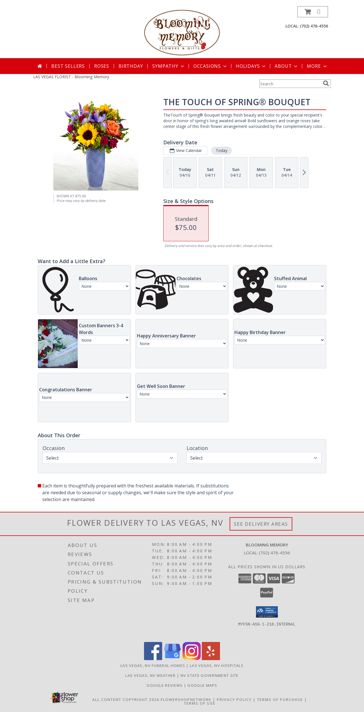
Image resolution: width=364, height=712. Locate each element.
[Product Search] (290, 84)
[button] (312, 11)
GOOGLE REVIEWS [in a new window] (165, 685)
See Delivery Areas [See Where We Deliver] (261, 524)
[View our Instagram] (192, 658)
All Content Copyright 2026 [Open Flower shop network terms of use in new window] (125, 699)
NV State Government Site (210, 675)
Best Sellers (68, 66)
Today (221, 150)
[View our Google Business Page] (172, 658)
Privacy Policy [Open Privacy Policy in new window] (234, 699)
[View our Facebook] (153, 658)
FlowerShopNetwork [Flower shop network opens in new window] (186, 699)
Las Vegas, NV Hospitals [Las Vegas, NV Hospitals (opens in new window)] (217, 665)
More (317, 66)
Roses (101, 66)
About (287, 66)
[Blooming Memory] (182, 32)
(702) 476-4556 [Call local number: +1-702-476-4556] (314, 26)
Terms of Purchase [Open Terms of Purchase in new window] (280, 699)
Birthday (130, 66)
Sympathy (168, 66)
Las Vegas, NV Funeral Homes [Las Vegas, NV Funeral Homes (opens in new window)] (152, 665)
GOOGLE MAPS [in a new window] (202, 685)
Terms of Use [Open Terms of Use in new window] (199, 703)
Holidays (251, 66)
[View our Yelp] (211, 658)
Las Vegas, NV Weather (150, 675)
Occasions (210, 66)
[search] (326, 83)
